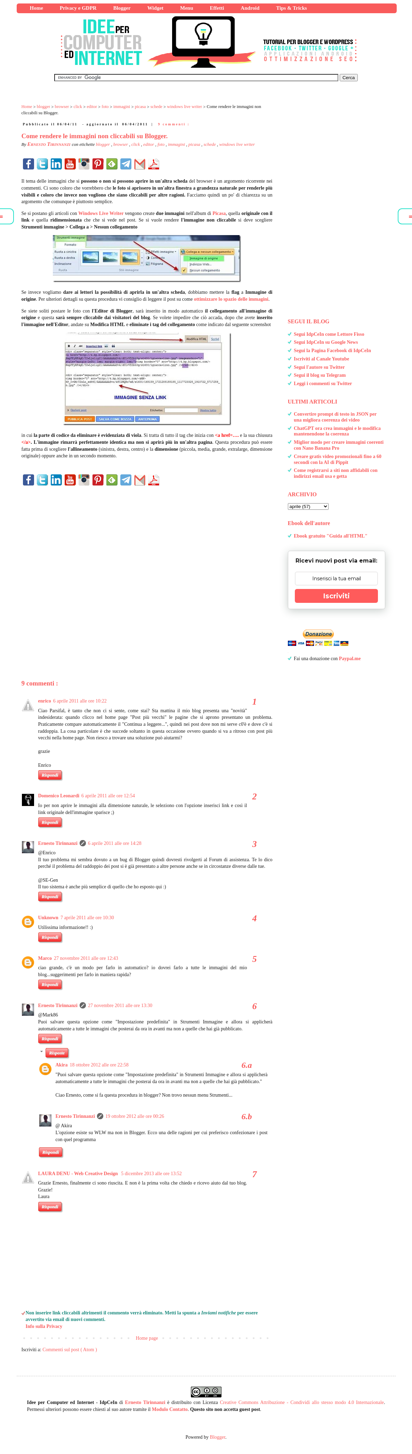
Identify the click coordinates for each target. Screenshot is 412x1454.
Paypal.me (350, 658)
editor (149, 144)
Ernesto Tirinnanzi (58, 843)
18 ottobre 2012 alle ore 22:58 (99, 1064)
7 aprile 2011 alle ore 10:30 (87, 917)
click (136, 144)
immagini (177, 144)
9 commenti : (174, 124)
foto (161, 144)
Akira (62, 1064)
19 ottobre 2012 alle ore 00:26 (134, 1116)
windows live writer (237, 144)
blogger (103, 144)
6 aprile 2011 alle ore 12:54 (108, 795)
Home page (147, 1338)
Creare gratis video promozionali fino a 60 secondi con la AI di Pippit (337, 459)
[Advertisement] (147, 571)
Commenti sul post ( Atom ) (69, 1349)
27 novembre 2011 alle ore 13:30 (120, 1005)
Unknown (48, 917)
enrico (44, 701)
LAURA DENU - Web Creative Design (78, 1173)
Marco (45, 958)
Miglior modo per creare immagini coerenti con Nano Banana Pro (338, 445)
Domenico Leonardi (59, 795)
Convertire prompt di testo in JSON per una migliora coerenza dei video (335, 417)
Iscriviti (336, 596)
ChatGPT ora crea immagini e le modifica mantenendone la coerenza (337, 431)
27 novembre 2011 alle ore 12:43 (86, 958)
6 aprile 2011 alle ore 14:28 (115, 843)
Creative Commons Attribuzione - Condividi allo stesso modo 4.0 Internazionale (302, 1402)
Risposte (57, 1052)
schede (210, 144)
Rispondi (50, 775)
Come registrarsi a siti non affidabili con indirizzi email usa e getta (336, 473)
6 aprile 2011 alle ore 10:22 (80, 701)
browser (121, 144)
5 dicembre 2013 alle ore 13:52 (151, 1173)
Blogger (217, 1437)
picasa (194, 144)
